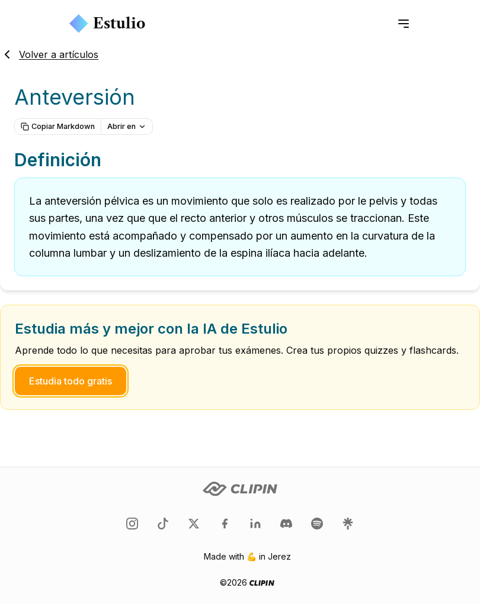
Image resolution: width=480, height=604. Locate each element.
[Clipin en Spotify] (317, 524)
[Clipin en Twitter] (194, 524)
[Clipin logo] (240, 489)
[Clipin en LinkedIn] (255, 524)
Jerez (279, 556)
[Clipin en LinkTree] (348, 524)
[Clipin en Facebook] (225, 524)
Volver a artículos (49, 54)
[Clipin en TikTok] (163, 524)
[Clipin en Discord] (286, 524)
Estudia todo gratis (70, 381)
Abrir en (126, 126)
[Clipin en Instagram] (132, 524)
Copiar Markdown (58, 126)
